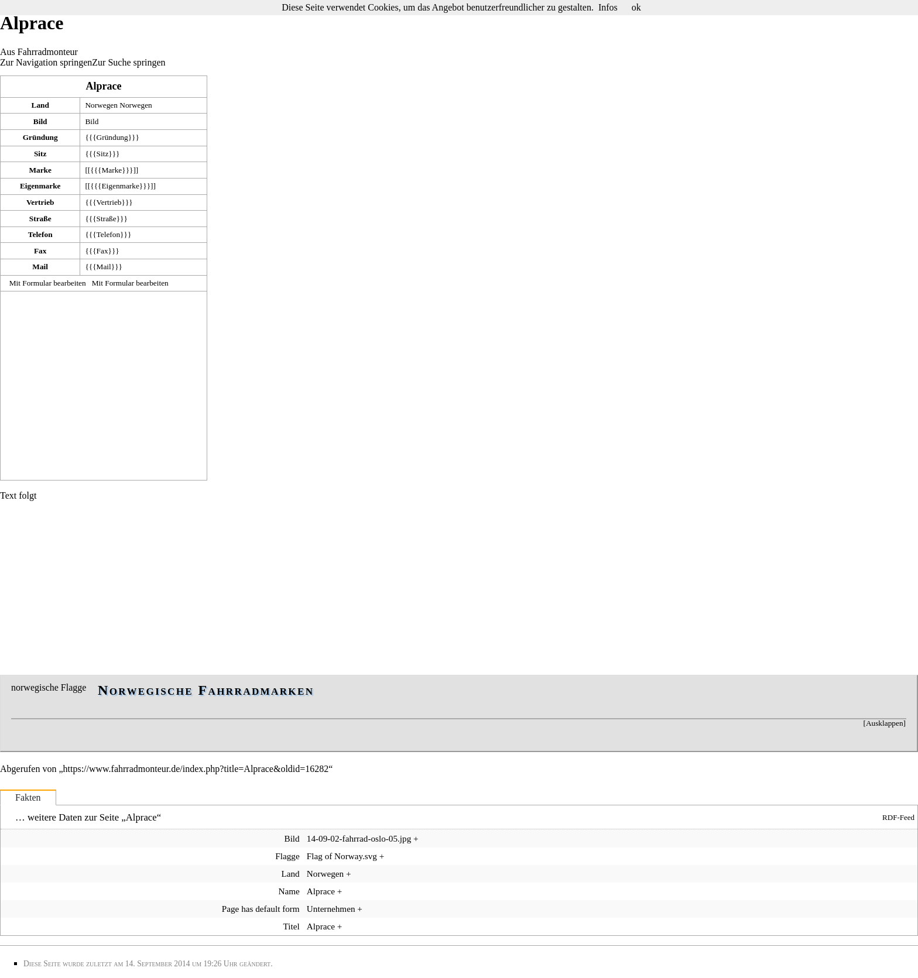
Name (288, 891)
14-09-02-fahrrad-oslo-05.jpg (359, 838)
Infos (608, 7)
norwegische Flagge (48, 687)
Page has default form (261, 909)
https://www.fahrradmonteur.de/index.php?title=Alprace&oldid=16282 (196, 769)
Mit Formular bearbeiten (47, 283)
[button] (884, 723)
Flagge (287, 856)
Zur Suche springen (128, 62)
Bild (91, 121)
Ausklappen (884, 723)
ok (636, 7)
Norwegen (101, 105)
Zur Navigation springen (46, 62)
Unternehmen (331, 909)
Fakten (28, 797)
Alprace (104, 86)
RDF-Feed (898, 817)
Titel (291, 926)
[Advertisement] (103, 384)
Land (290, 874)
